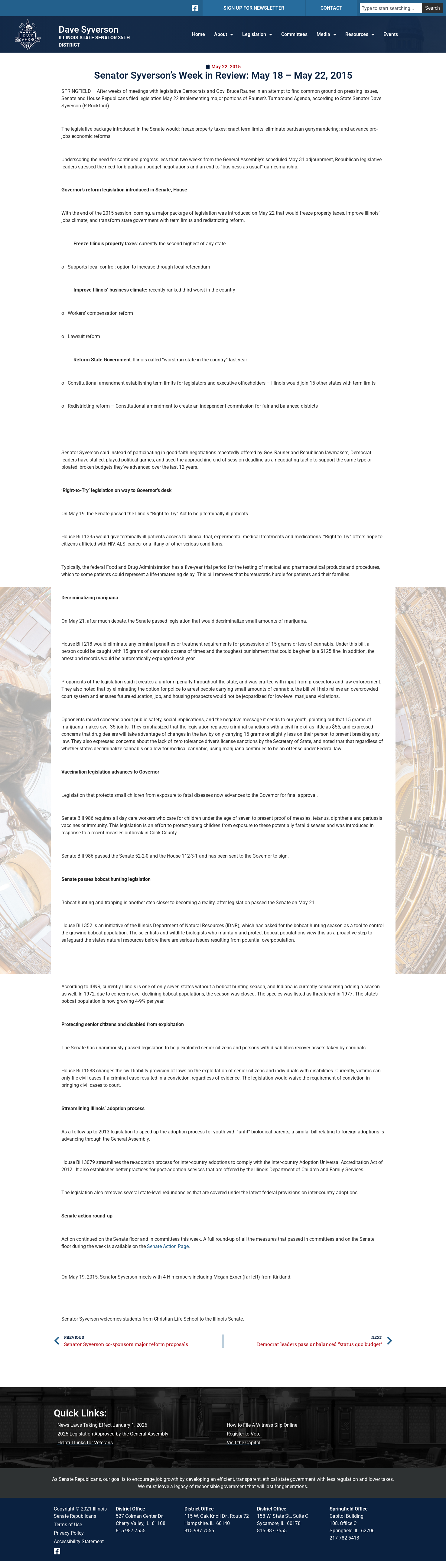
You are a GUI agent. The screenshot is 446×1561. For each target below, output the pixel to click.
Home (198, 34)
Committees (294, 34)
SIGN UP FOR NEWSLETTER (253, 8)
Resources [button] (359, 34)
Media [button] (326, 34)
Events (390, 34)
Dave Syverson (89, 29)
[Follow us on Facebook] (194, 8)
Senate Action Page (168, 1246)
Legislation (257, 34)
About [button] (223, 34)
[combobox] (391, 8)
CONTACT (331, 8)
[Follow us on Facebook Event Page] (59, 1551)
